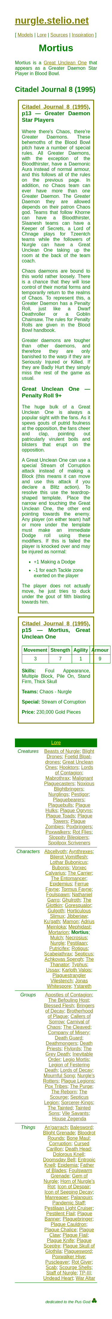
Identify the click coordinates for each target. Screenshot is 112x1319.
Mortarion (58, 932)
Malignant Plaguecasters (68, 781)
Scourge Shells (75, 1267)
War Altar (85, 1278)
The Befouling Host (68, 1000)
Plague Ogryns (76, 810)
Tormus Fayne (76, 889)
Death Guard (68, 1037)
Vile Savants (75, 1113)
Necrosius (76, 937)
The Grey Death (68, 1051)
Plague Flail (75, 1235)
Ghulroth (71, 899)
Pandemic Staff (68, 1202)
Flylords (72, 1048)
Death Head (77, 1148)
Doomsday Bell (59, 1159)
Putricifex (59, 948)
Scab (51, 1267)
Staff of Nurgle (61, 1272)
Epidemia (68, 1165)
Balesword (81, 1127)
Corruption (60, 1143)
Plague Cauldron (68, 1224)
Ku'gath (52, 921)
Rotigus (80, 948)
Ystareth (83, 986)
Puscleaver (57, 1262)
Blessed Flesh (59, 1005)
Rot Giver (82, 1262)
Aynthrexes (81, 851)
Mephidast (79, 926)
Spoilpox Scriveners (69, 842)
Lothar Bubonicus (68, 862)
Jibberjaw (77, 916)
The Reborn (63, 1091)
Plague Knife (60, 1240)
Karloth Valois (76, 969)
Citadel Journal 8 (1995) (55, 107)
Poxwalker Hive (68, 1256)
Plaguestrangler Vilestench (68, 978)
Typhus (79, 964)
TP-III (85, 1272)
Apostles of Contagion (68, 994)
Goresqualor (78, 905)
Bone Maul (78, 1138)
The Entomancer (68, 878)
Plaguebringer (78, 1218)
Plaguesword (78, 1251)
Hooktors (69, 767)
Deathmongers (61, 1043)
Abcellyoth (56, 851)
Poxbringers (79, 826)
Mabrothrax (57, 778)
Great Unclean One (65, 62)
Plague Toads (60, 815)
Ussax (52, 969)
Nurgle (57, 943)
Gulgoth (55, 910)
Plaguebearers (68, 799)
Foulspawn (57, 894)
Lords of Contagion (74, 770)
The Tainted (60, 1107)
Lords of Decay (76, 1070)
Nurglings (58, 794)
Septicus (84, 953)
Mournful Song (59, 1075)
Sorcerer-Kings (77, 1102)
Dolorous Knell (68, 1154)
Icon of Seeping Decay (69, 1192)
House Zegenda (69, 1118)
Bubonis (60, 867)
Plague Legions (77, 1081)
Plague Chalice (60, 1229)
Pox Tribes (56, 1086)
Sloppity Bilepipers (68, 837)
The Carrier (80, 873)
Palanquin (81, 1197)
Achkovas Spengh (64, 959)
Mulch (56, 937)
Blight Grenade (59, 1132)
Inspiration (83, 34)
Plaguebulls (60, 805)
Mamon (71, 921)
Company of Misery (68, 1032)
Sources (59, 34)
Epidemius (61, 883)
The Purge (81, 1086)
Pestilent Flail (60, 1213)
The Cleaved (76, 1027)
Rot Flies (82, 832)
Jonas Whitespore (67, 983)
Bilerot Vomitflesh (68, 856)
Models (25, 34)
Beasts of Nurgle (61, 751)
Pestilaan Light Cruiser (69, 1208)
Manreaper (56, 1197)
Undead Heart (58, 1278)
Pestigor (80, 794)
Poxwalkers (57, 832)
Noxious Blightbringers (74, 786)
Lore (42, 34)
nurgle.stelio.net (52, 20)
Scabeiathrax (58, 953)
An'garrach (56, 1127)
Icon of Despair (73, 1186)
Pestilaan (77, 943)
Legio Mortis (76, 1059)
